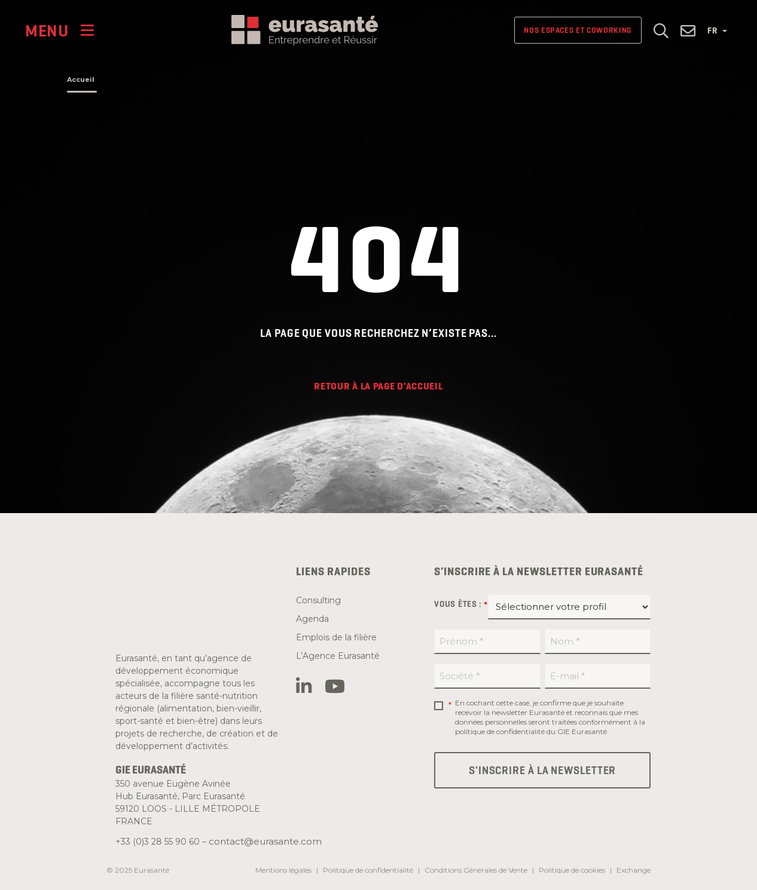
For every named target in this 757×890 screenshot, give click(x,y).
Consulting (318, 600)
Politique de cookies (572, 870)
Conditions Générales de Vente (476, 870)
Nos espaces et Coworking (578, 30)
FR (717, 30)
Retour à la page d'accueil (378, 386)
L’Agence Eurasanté (338, 655)
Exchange (633, 870)
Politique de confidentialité (368, 870)
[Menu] (59, 30)
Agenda (312, 618)
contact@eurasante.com (265, 841)
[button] (661, 30)
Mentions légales (283, 870)
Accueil (80, 79)
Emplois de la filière (336, 637)
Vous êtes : (461, 604)
